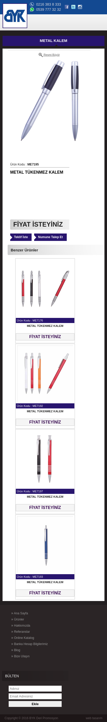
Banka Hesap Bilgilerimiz (29, 644)
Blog (15, 650)
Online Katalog (22, 638)
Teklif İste (21, 237)
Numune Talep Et (50, 237)
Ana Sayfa (19, 613)
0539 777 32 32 (48, 9)
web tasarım (94, 718)
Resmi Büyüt (49, 55)
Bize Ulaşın (20, 656)
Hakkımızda (20, 625)
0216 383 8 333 (48, 4)
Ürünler (17, 619)
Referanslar (20, 631)
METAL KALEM (53, 40)
